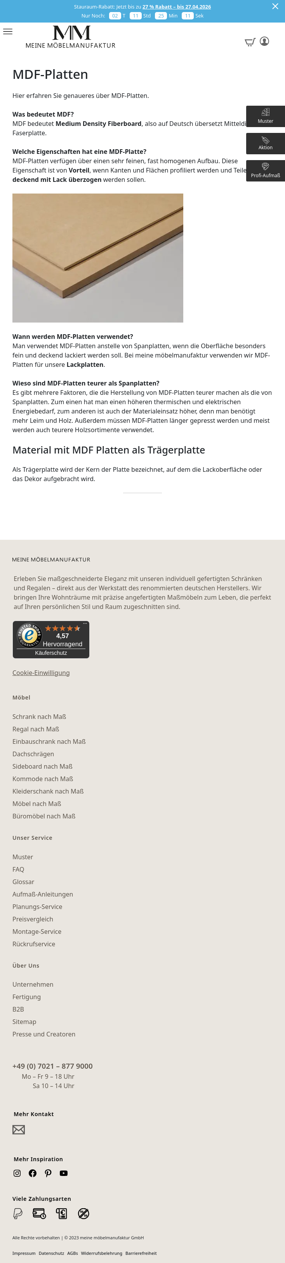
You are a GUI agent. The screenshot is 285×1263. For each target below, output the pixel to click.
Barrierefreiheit (141, 1253)
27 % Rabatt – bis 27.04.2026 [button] (176, 6)
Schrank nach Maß (39, 716)
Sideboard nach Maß (42, 766)
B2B (18, 1009)
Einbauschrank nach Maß (49, 741)
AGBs (72, 1253)
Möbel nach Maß (36, 803)
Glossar (23, 881)
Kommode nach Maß (42, 779)
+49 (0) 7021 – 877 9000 (52, 1066)
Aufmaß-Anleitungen (42, 894)
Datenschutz (51, 1253)
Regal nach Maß (35, 729)
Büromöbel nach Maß (43, 816)
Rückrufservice (33, 944)
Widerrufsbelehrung (101, 1253)
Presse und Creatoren (43, 1034)
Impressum (24, 1253)
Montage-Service (36, 931)
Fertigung (26, 997)
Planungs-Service (37, 906)
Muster (22, 857)
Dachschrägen (33, 754)
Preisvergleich (32, 919)
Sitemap (24, 1021)
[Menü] (85, 625)
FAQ (18, 869)
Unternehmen (33, 984)
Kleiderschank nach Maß (48, 791)
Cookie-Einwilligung (41, 672)
